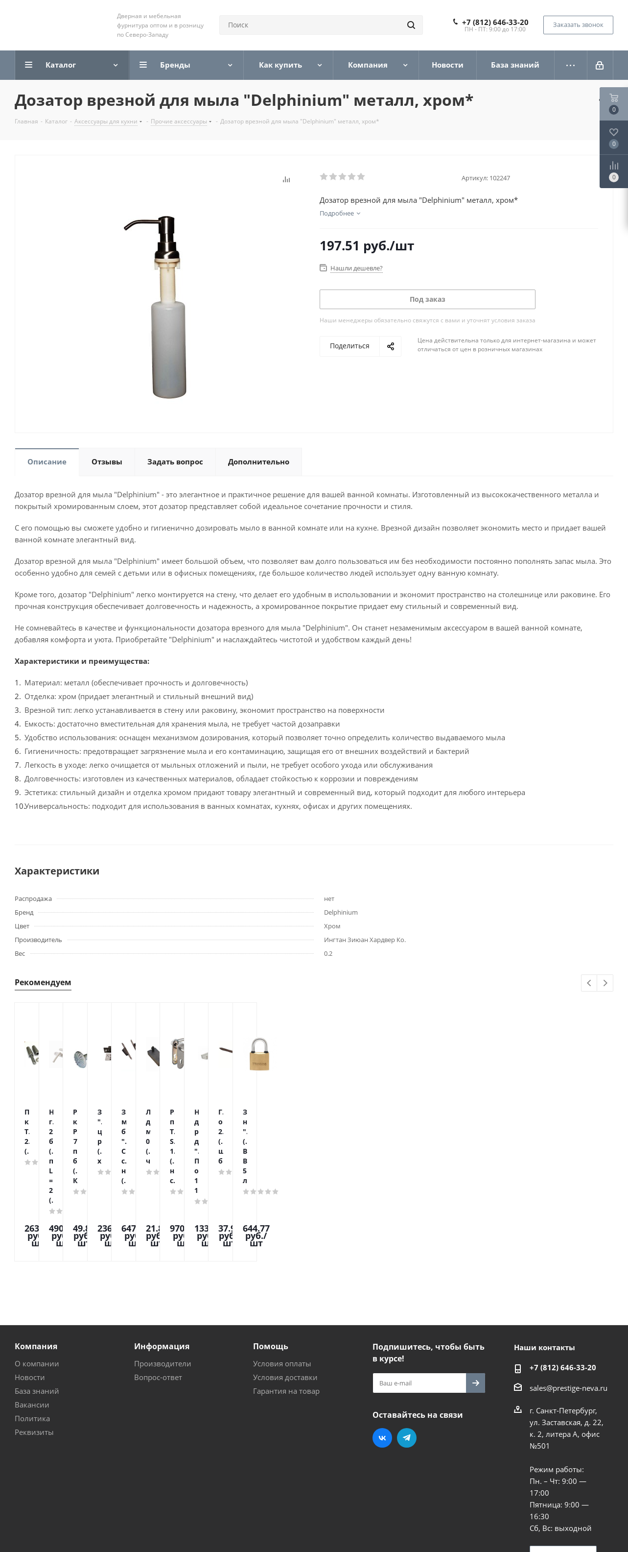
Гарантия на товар (286, 1307)
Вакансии (32, 1321)
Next (605, 983)
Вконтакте (382, 1354)
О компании (37, 1280)
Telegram (407, 1354)
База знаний (37, 1307)
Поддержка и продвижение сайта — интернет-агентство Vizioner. (132, 1527)
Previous (589, 983)
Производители (162, 1280)
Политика (32, 1335)
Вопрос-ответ (158, 1294)
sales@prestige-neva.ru (568, 1305)
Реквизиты (34, 1349)
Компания (36, 1263)
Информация (161, 1263)
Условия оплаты (282, 1280)
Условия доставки (285, 1294)
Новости (30, 1294)
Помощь (270, 1263)
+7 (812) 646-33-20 (495, 22)
